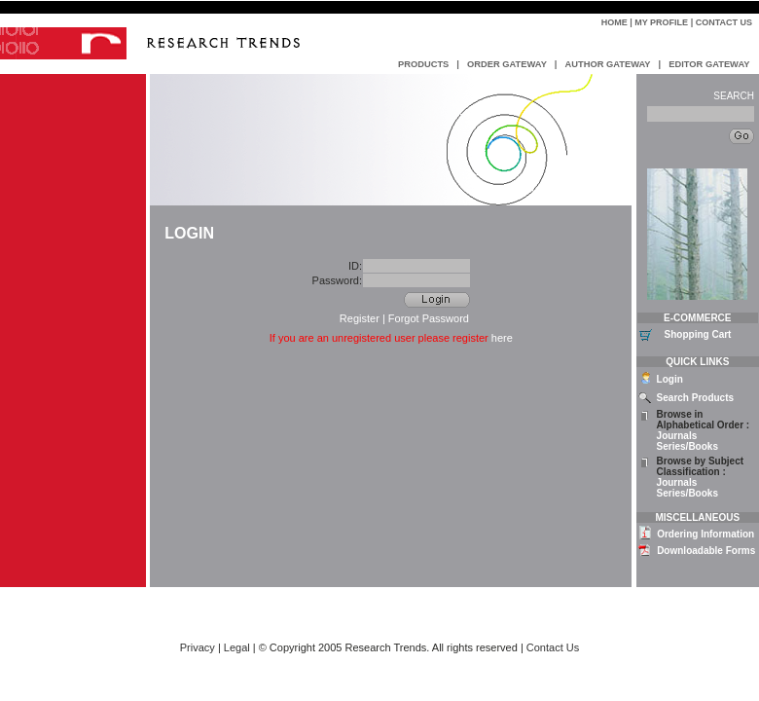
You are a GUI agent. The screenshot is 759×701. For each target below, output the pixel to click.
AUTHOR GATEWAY (607, 64)
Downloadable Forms (706, 550)
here (502, 338)
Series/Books (687, 446)
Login (670, 379)
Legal (237, 647)
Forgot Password (428, 318)
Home (614, 22)
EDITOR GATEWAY (709, 64)
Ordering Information (705, 534)
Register (360, 318)
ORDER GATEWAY (507, 64)
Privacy (197, 647)
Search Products (695, 397)
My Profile (661, 22)
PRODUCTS (423, 64)
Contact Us (724, 22)
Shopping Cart (698, 334)
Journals (677, 435)
